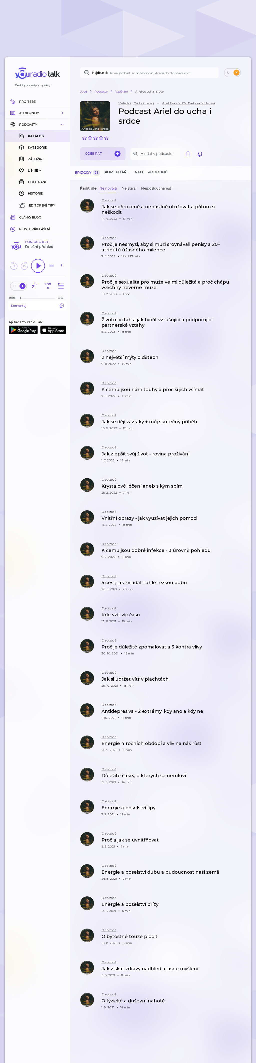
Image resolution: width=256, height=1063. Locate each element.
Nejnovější (108, 188)
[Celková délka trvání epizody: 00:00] (62, 216)
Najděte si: (100, 73)
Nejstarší (129, 188)
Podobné (158, 172)
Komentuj (37, 224)
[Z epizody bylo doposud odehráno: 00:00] (13, 216)
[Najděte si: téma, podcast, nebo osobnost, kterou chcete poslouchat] (149, 72)
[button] (37, 113)
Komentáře (117, 172)
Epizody (87, 173)
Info (138, 172)
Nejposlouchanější (156, 188)
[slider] (20, 217)
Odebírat (102, 154)
